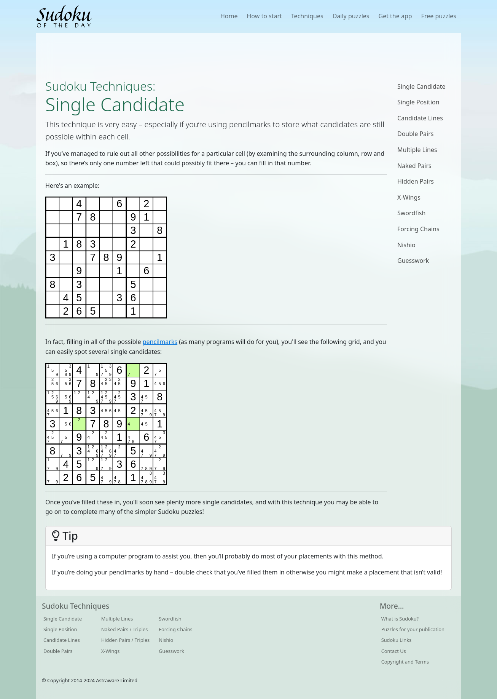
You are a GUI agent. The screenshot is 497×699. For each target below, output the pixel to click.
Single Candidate (421, 86)
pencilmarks (160, 342)
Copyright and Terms (405, 661)
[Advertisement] (248, 55)
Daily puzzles (351, 16)
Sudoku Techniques (99, 86)
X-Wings (409, 197)
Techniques (307, 16)
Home (229, 16)
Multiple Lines (417, 150)
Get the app (395, 16)
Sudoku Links (396, 640)
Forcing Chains (418, 229)
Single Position (418, 102)
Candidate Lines (420, 118)
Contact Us (393, 651)
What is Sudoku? (400, 618)
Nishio (406, 245)
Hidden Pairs (415, 181)
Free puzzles (438, 16)
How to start (264, 16)
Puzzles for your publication (412, 629)
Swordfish (411, 213)
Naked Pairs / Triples (124, 629)
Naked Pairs (414, 166)
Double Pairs (415, 134)
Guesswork (413, 260)
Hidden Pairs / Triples (125, 640)
